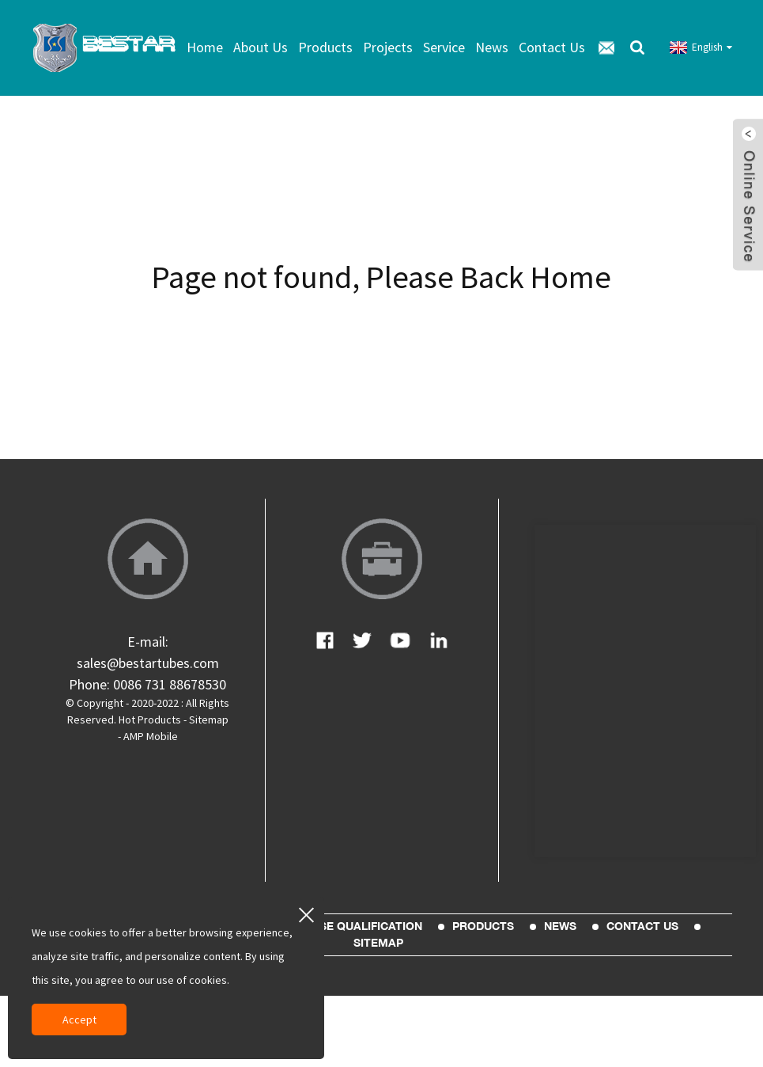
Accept (79, 1019)
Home (205, 47)
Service (444, 47)
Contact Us (552, 47)
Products (325, 47)
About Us (260, 47)
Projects (388, 47)
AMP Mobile (150, 736)
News (491, 47)
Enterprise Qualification (343, 926)
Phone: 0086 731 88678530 (147, 684)
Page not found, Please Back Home (381, 277)
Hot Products (150, 719)
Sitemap (209, 719)
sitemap (378, 943)
